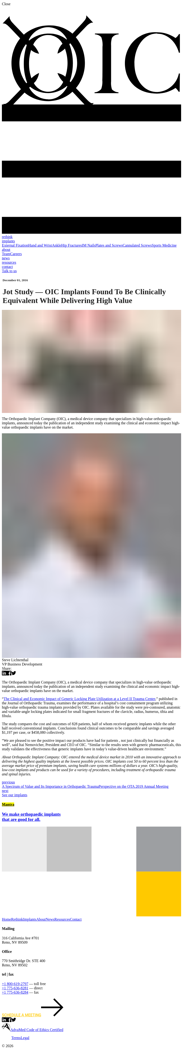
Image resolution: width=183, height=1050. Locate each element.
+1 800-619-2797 (15, 984)
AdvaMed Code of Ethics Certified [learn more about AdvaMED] (36, 1030)
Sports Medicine (164, 245)
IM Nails (88, 245)
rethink (7, 237)
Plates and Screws (109, 245)
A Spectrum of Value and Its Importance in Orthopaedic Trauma (91, 784)
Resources (62, 919)
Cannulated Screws (137, 245)
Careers (16, 254)
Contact (76, 919)
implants (8, 241)
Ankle (56, 245)
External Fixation (15, 245)
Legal (25, 1038)
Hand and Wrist (40, 245)
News (50, 919)
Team (6, 254)
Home (6, 919)
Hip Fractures (71, 245)
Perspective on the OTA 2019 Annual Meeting (91, 788)
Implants (29, 919)
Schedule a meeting (33, 1015)
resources (9, 262)
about (6, 250)
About (41, 919)
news (6, 258)
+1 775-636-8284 (15, 992)
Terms (16, 1038)
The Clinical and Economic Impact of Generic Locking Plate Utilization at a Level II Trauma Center (79, 699)
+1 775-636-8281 (15, 988)
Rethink (17, 919)
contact (7, 267)
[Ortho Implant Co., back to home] (91, 111)
